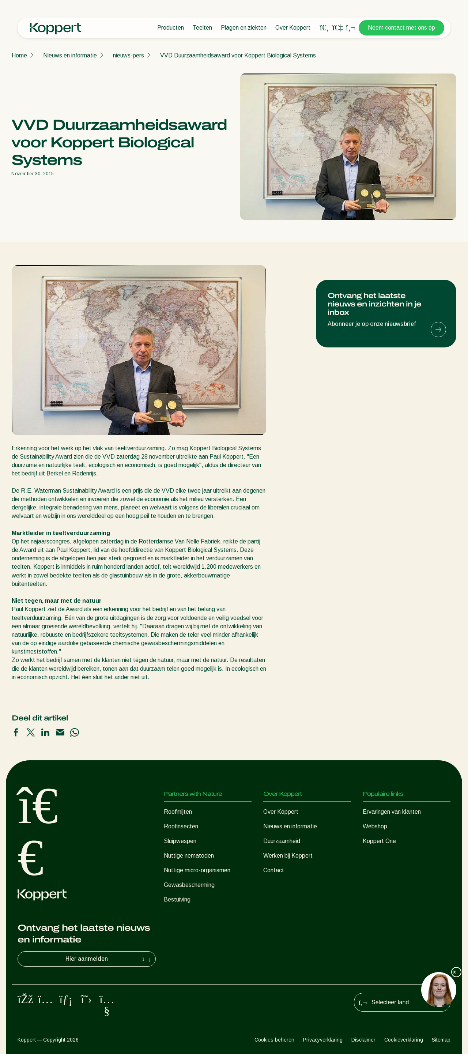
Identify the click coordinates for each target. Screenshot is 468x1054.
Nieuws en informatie (70, 55)
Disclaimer (363, 1040)
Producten (170, 28)
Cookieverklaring (403, 1040)
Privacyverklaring (323, 1040)
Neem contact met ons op (401, 28)
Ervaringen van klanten (392, 812)
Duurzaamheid (281, 841)
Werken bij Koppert (288, 855)
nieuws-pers (128, 55)
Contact (273, 870)
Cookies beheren (274, 1040)
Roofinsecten (181, 826)
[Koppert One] (337, 27)
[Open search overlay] (324, 28)
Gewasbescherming (189, 885)
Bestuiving (177, 899)
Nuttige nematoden (189, 855)
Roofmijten (178, 812)
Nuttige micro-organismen (197, 870)
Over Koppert (292, 28)
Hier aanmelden (108, 959)
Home (19, 55)
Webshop (375, 826)
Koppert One (379, 841)
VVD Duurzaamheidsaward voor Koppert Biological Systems (238, 55)
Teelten (202, 28)
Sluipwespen (180, 841)
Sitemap (441, 1040)
